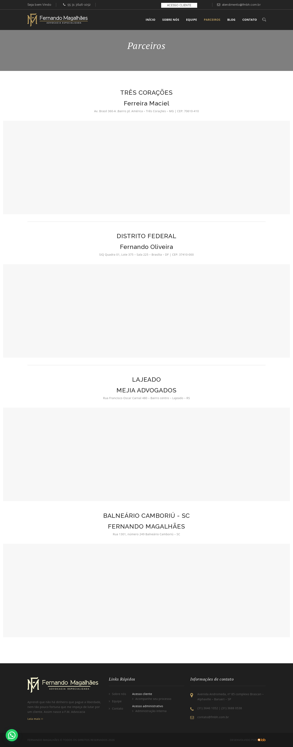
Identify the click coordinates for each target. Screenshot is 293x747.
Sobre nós (119, 694)
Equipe (191, 20)
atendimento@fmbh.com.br (241, 4)
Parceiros (212, 20)
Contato (249, 20)
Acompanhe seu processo (153, 699)
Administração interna (151, 711)
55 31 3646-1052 (79, 4)
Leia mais (35, 719)
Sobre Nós (170, 20)
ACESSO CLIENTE (179, 5)
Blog (231, 20)
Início (150, 20)
